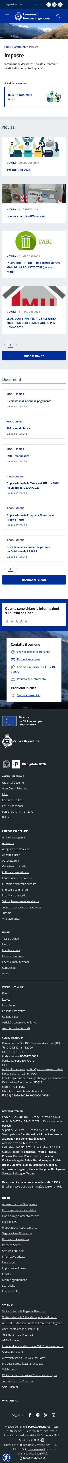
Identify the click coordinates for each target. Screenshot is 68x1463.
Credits (6, 1274)
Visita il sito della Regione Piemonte (23, 1311)
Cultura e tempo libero (15, 872)
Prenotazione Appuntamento (19, 1227)
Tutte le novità (34, 355)
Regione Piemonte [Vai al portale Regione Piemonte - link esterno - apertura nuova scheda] (13, 4)
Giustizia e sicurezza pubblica (19, 884)
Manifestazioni (11, 950)
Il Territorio (8, 1005)
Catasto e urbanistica (15, 866)
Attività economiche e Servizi (19, 1022)
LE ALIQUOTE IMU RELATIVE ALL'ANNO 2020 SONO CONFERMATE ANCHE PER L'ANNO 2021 (31, 322)
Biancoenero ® (36, 1449)
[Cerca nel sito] (58, 16)
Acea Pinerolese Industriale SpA (21, 1329)
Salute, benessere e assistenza (20, 901)
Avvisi (5, 973)
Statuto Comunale (13, 1251)
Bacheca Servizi (11, 1245)
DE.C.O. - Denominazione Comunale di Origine (29, 1375)
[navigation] (7, 16)
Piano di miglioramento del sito (20, 1216)
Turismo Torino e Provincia (17, 1334)
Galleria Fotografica (13, 1011)
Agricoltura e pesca (13, 837)
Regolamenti (16, 476)
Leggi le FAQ (9, 1221)
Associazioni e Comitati (16, 1028)
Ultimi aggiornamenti (14, 1280)
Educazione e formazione (17, 878)
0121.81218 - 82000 (20, 1047)
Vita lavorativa (11, 918)
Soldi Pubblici (10, 1387)
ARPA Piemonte (11, 1340)
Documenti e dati (34, 579)
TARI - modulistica (18, 428)
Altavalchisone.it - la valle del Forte (23, 1358)
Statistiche (8, 1285)
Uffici (5, 794)
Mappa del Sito (11, 1291)
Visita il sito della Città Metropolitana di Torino (29, 1317)
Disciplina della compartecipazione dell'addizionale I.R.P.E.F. (28, 549)
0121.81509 (15, 1052)
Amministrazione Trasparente (19, 1204)
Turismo (6, 913)
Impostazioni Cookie (14, 1268)
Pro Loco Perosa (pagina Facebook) (23, 1363)
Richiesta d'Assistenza (15, 1239)
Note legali (8, 1262)
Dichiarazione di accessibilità (19, 1210)
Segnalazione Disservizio (17, 1233)
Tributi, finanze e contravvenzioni (22, 907)
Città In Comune (29, 1439)
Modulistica (15, 394)
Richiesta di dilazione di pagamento (29, 401)
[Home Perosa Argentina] (32, 16)
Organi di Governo (13, 782)
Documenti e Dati (12, 800)
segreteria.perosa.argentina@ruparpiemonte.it (37, 1078)
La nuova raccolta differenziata (26, 216)
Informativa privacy (13, 1256)
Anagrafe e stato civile (15, 849)
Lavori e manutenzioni (15, 962)
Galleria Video (10, 1016)
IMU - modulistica (18, 456)
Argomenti (20, 47)
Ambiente (8, 843)
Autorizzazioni (10, 860)
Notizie (6, 944)
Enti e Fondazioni (12, 806)
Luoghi (6, 999)
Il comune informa (13, 956)
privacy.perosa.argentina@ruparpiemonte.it (36, 1186)
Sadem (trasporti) (12, 1352)
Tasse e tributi (10, 938)
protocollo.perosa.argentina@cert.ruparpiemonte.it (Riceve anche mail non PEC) (32, 1071)
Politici (6, 817)
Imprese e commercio (15, 889)
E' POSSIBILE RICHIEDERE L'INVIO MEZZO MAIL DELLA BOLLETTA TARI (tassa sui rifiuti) (33, 267)
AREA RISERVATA (32, 1458)
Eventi (6, 993)
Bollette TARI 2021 (20, 95)
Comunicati (9, 967)
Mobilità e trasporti (13, 895)
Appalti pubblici (11, 855)
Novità (12, 163)
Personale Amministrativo (17, 811)
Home (7, 47)
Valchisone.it (9, 1369)
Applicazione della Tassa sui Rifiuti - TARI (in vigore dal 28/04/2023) (33, 485)
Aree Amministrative (14, 788)
